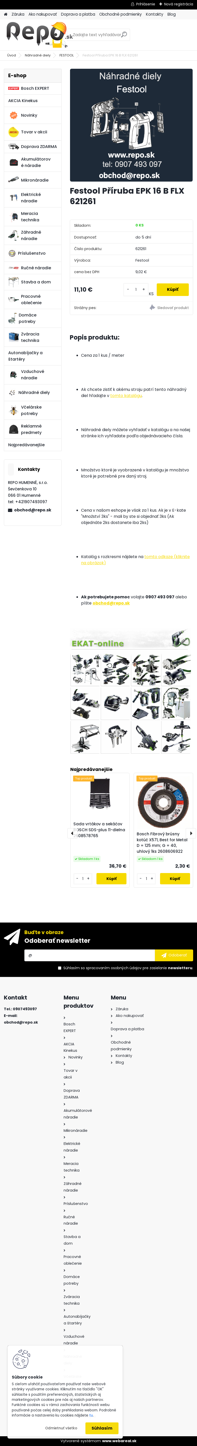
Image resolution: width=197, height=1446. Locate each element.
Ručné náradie (29, 268)
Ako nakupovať (42, 14)
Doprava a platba (78, 14)
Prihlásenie (145, 4)
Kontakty (154, 14)
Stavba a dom (29, 282)
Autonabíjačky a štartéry (25, 356)
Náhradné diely (38, 55)
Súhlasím (102, 1428)
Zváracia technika (23, 337)
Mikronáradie (28, 180)
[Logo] (39, 35)
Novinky (22, 115)
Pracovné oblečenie (25, 299)
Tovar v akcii (27, 132)
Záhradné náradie (24, 235)
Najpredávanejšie (26, 445)
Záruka (18, 14)
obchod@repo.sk (32, 510)
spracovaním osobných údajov (114, 967)
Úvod (11, 55)
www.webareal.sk (119, 1440)
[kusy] (135, 289)
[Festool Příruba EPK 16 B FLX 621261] (131, 125)
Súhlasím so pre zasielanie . (128, 967)
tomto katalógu (126, 396)
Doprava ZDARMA (32, 147)
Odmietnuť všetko (61, 1428)
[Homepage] (5, 14)
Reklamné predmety (25, 429)
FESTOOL (67, 55)
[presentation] (72, 833)
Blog (172, 14)
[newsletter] (174, 955)
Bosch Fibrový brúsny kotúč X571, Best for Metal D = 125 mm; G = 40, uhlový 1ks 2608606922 (162, 842)
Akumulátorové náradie (29, 162)
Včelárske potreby (25, 410)
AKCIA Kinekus (23, 101)
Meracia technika (23, 217)
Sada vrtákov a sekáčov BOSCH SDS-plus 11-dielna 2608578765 (99, 829)
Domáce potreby (22, 318)
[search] (124, 37)
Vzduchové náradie (26, 375)
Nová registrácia (178, 4)
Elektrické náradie (24, 198)
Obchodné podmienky (120, 14)
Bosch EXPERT (28, 88)
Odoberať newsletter (57, 940)
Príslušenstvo (27, 253)
